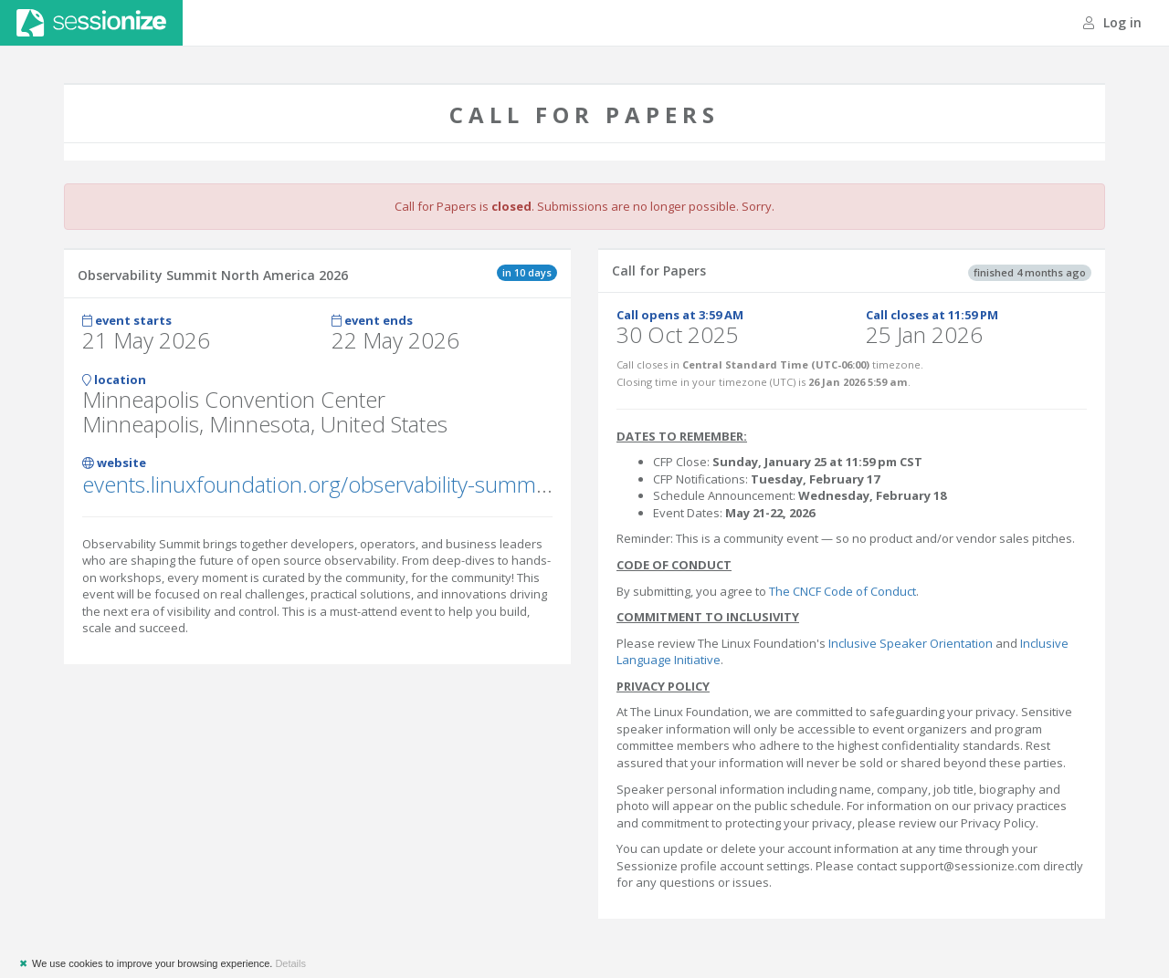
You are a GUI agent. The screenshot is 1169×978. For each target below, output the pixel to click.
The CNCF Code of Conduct (842, 591)
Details (290, 963)
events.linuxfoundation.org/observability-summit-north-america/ (390, 484)
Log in (1112, 22)
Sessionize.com (91, 23)
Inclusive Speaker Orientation (910, 643)
